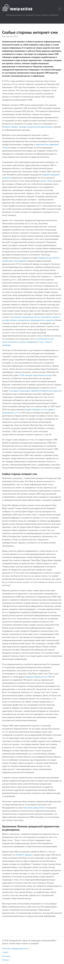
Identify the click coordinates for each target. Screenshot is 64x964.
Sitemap (5, 960)
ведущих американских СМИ (38, 676)
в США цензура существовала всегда (35, 375)
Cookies (5, 952)
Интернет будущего (24, 854)
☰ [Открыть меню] (59, 9)
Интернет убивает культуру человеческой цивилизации (27, 126)
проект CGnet (46, 180)
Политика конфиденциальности (15, 948)
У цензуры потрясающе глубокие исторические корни (33, 390)
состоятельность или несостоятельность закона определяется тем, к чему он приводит (28, 341)
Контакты (6, 956)
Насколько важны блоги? (34, 807)
